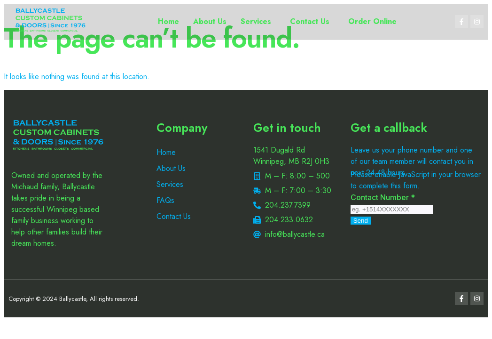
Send (360, 220)
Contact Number (383, 197)
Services (256, 21)
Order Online (372, 21)
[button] (258, 21)
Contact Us (309, 21)
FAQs (165, 200)
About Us (209, 21)
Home (168, 21)
